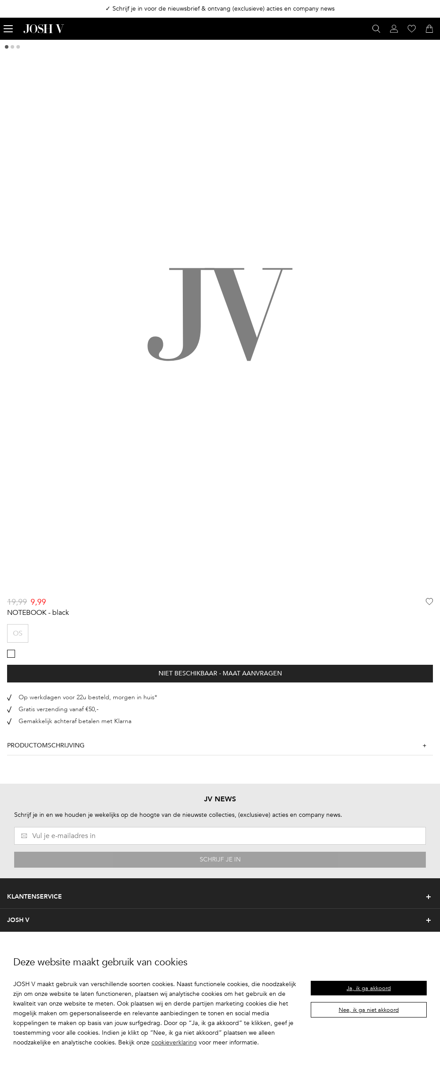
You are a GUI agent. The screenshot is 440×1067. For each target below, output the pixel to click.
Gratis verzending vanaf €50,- (59, 709)
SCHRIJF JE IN (220, 859)
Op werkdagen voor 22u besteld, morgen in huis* (88, 697)
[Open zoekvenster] (376, 29)
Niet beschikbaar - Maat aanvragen (220, 673)
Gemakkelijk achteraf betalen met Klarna (75, 721)
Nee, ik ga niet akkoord (369, 1010)
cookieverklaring (174, 1042)
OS (18, 633)
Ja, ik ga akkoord (369, 988)
